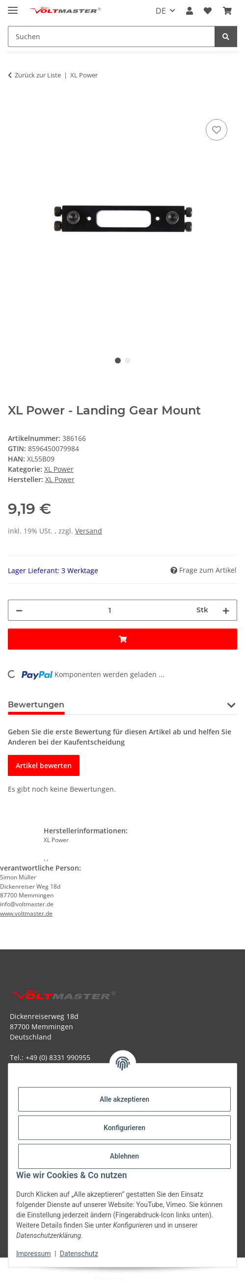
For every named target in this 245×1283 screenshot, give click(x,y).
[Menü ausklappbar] (13, 6)
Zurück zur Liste (38, 75)
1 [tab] (118, 360)
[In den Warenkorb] (16, 105)
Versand (88, 530)
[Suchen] (226, 36)
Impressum (33, 1254)
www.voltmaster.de (26, 913)
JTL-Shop (139, 1278)
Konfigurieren (124, 1128)
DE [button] (161, 10)
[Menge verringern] (19, 610)
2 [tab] (128, 360)
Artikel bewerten (44, 765)
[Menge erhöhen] (226, 610)
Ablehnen (124, 1156)
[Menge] (109, 610)
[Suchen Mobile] (111, 36)
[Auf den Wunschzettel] (216, 130)
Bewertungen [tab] (36, 704)
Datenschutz (79, 1254)
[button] (189, 11)
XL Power (59, 469)
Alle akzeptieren (124, 1099)
